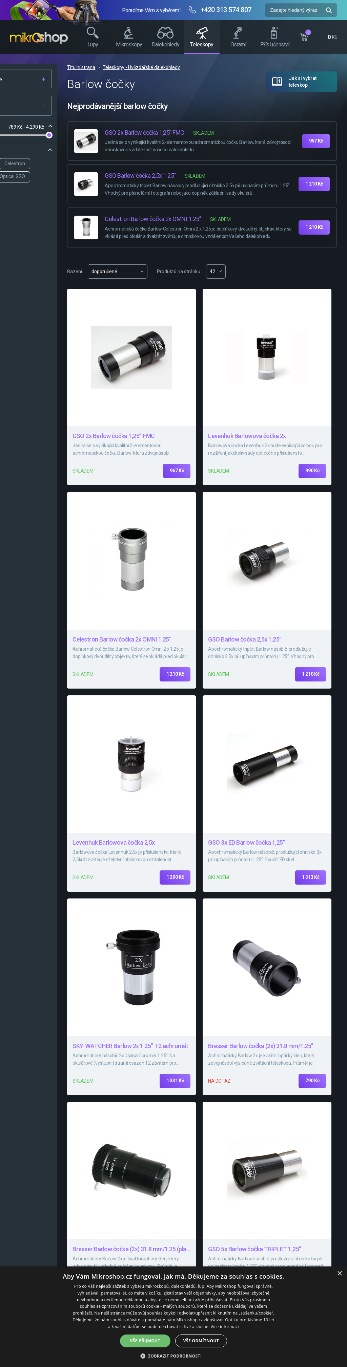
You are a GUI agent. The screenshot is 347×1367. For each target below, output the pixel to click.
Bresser (28, 163)
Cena (21, 127)
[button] (173, 1355)
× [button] (339, 1273)
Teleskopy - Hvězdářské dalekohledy (219, 67)
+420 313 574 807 (226, 10)
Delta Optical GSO (84, 176)
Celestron (92, 163)
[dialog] (173, 1316)
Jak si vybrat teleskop (303, 81)
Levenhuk (59, 163)
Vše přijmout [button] (145, 1341)
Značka (24, 150)
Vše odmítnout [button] (201, 1341)
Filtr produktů (51, 106)
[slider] (18, 135)
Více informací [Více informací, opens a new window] (225, 1326)
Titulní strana (159, 67)
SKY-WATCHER (36, 176)
